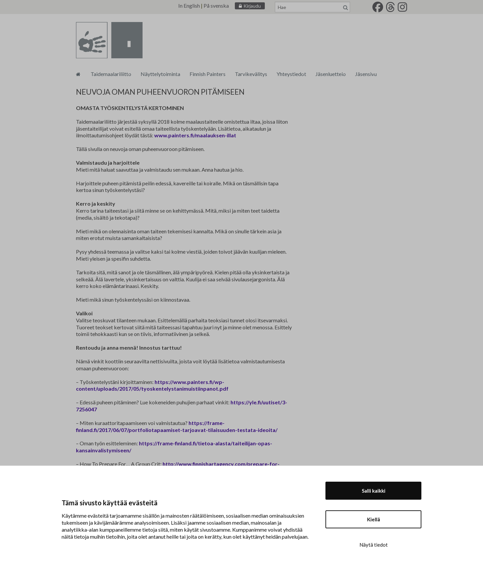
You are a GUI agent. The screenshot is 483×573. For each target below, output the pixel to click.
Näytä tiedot (373, 545)
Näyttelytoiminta (160, 74)
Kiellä (373, 519)
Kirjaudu (252, 6)
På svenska (216, 5)
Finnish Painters (208, 74)
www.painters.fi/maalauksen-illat (195, 135)
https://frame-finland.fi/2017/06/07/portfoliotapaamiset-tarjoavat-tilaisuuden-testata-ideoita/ (176, 426)
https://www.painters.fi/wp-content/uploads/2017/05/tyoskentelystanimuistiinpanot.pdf (152, 385)
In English (189, 5)
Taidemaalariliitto (111, 74)
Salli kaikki (373, 491)
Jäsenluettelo (330, 74)
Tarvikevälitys (251, 74)
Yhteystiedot (291, 74)
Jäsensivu (366, 74)
